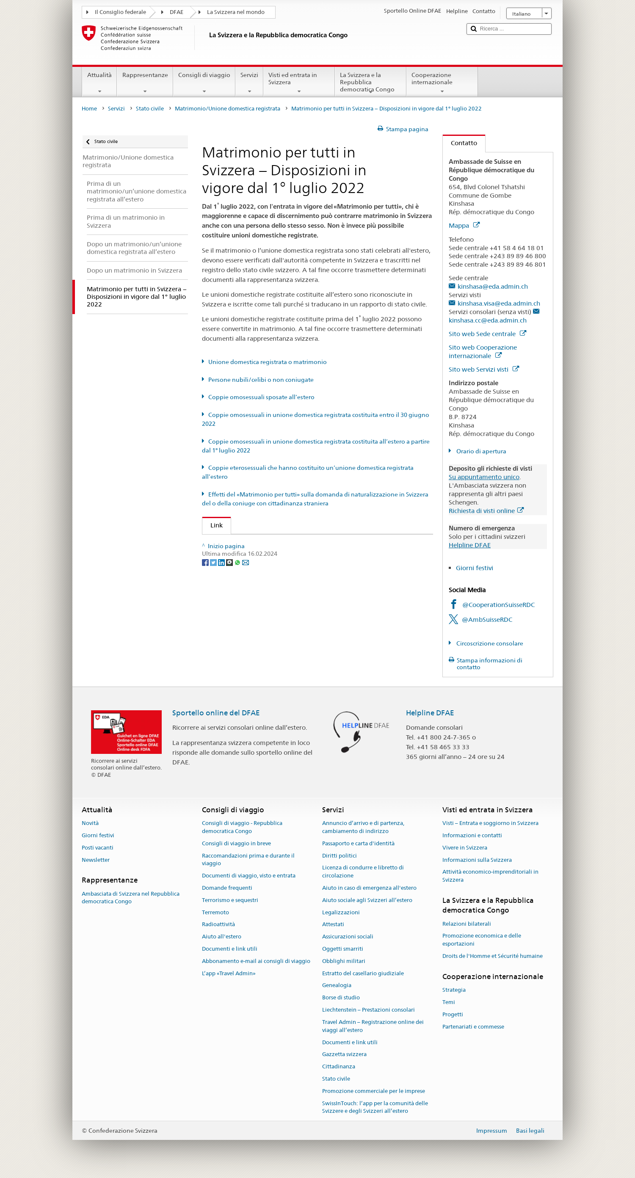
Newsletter (96, 860)
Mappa (464, 225)
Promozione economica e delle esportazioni (481, 940)
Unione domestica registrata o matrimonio (267, 362)
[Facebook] (206, 617)
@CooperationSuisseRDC (498, 605)
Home (89, 108)
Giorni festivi (474, 568)
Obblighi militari (343, 961)
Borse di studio (341, 998)
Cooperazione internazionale (442, 83)
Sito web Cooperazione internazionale (483, 351)
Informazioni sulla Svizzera (477, 860)
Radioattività (218, 924)
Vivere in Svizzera (464, 847)
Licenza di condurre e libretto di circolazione (363, 872)
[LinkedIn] (222, 617)
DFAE (176, 12)
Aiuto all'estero (221, 936)
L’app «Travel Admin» (229, 973)
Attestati (333, 924)
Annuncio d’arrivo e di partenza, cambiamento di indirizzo (363, 827)
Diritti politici (339, 855)
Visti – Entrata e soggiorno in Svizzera (490, 823)
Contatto (460, 143)
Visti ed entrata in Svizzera (299, 83)
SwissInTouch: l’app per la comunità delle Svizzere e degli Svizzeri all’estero (375, 1107)
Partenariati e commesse (473, 1027)
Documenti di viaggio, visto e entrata (248, 875)
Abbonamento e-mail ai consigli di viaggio (256, 961)
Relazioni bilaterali (466, 924)
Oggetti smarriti (342, 949)
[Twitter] (214, 617)
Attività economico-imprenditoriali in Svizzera (490, 876)
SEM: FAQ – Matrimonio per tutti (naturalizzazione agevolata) (304, 559)
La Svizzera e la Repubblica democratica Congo (370, 83)
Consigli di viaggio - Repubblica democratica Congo (242, 827)
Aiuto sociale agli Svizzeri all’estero (367, 900)
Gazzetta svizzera (344, 1054)
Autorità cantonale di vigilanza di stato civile (277, 574)
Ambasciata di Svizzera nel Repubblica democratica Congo (130, 898)
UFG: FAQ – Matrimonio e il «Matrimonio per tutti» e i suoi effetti (308, 544)
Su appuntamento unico (484, 477)
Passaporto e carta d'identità (358, 843)
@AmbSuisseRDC (487, 619)
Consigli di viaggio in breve (236, 843)
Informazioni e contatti (472, 835)
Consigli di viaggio (204, 83)
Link (212, 525)
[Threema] (230, 617)
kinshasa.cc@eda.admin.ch (488, 320)
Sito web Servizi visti (484, 369)
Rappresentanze (144, 83)
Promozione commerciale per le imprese (373, 1091)
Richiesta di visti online (486, 511)
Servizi (249, 83)
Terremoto (215, 912)
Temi (448, 1002)
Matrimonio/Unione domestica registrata (227, 108)
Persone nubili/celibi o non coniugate (261, 379)
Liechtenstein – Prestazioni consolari (368, 1010)
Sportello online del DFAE (216, 713)
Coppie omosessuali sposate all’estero (261, 397)
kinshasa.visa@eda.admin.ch (499, 303)
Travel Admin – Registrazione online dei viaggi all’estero (373, 1026)
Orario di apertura (480, 451)
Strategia (454, 990)
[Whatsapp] (238, 617)
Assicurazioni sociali (347, 936)
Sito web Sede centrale (487, 334)
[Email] (245, 617)
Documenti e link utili (229, 949)
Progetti (452, 1014)
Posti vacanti (97, 847)
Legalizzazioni (341, 912)
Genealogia (336, 985)
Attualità (99, 83)
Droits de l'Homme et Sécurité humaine (492, 956)
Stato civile (150, 108)
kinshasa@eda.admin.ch (493, 286)
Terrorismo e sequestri (230, 900)
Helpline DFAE (470, 545)
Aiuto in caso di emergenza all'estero (369, 888)
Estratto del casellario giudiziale (363, 973)
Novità (90, 823)
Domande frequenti (227, 888)
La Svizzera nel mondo (236, 12)
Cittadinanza (338, 1066)
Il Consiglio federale (120, 12)
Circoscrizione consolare (489, 643)
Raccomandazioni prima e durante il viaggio (248, 859)
